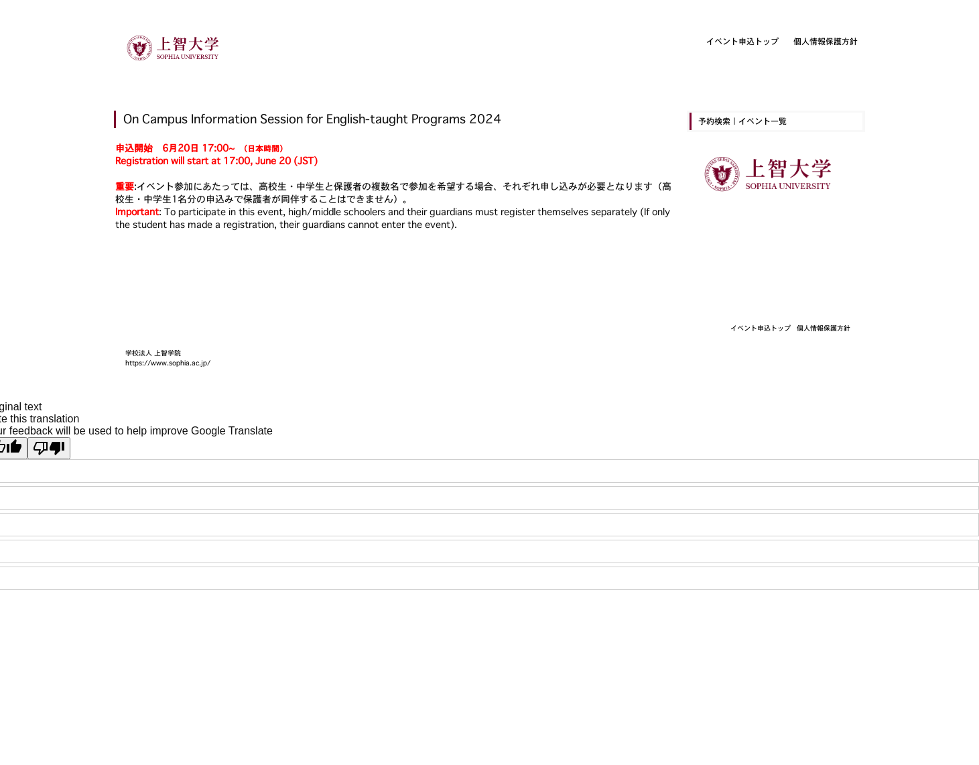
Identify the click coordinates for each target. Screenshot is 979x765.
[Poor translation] (48, 448)
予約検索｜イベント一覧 (742, 121)
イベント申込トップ (742, 41)
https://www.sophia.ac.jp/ (167, 363)
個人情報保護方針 (825, 41)
